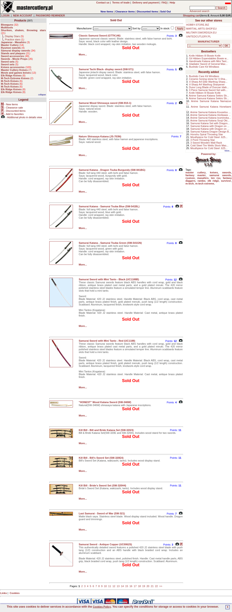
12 (114, 586)
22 (156, 586)
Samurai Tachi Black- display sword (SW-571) (106, 69)
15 (126, 586)
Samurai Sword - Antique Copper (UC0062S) (105, 544)
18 (139, 586)
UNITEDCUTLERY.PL (198, 36)
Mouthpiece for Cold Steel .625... (208, 137)
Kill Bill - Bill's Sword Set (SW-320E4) (101, 457)
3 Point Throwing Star (202, 140)
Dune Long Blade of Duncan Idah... (209, 87)
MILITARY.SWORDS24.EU (201, 32)
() (9, 24)
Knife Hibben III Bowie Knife (204, 55)
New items (106, 11)
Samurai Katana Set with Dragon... (209, 123)
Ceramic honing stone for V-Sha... (208, 79)
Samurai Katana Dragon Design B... (210, 131)
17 (135, 586)
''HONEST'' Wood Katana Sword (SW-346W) (105, 402)
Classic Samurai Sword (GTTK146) (99, 35)
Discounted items (147, 11)
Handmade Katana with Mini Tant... (208, 61)
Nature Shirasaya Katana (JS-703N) (100, 136)
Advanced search (199, 11)
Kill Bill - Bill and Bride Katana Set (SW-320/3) (106, 430)
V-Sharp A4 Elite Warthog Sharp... (208, 81)
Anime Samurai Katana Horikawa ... (210, 115)
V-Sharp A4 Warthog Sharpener (207, 84)
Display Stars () (14, 36)
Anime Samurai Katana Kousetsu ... (210, 112)
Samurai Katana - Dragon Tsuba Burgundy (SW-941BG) (112, 170)
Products (20, 20)
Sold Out (165, 11)
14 (122, 586)
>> (160, 586)
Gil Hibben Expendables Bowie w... (209, 58)
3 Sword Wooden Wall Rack (206, 142)
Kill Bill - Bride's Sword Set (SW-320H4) (102, 485)
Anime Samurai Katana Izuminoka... (210, 117)
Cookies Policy (102, 606)
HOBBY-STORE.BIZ (197, 24)
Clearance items (125, 11)
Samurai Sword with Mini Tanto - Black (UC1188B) (109, 279)
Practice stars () (14, 39)
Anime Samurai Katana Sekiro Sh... (209, 95)
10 (105, 586)
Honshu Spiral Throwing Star (206, 134)
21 (152, 586)
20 (148, 586)
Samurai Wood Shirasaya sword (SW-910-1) (105, 103)
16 (130, 586)
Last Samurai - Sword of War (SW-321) (102, 513)
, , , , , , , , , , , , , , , (204, 46)
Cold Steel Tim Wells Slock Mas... (209, 145)
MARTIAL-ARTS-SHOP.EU (201, 28)
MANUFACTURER (208, 41)
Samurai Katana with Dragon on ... (209, 126)
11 (109, 586)
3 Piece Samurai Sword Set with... (208, 90)
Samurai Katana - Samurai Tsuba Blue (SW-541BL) (109, 206)
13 (118, 586)
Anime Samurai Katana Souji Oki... (209, 120)
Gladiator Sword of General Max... (208, 64)
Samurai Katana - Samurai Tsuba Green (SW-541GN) (110, 242)
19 (143, 586)
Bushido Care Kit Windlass (204, 66)
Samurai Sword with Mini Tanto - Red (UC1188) (107, 340)
